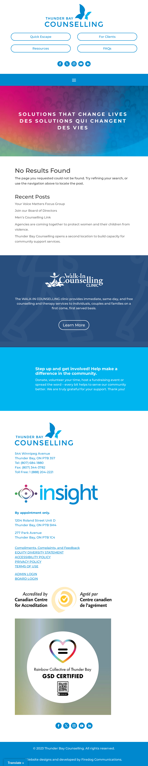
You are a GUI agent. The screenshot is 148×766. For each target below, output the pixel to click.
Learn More (74, 325)
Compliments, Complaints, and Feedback (47, 548)
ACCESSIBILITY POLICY (33, 557)
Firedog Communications (101, 759)
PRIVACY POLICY (28, 562)
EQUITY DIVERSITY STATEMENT (39, 552)
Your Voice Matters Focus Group (40, 204)
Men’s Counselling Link (33, 217)
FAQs (107, 48)
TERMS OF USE (26, 566)
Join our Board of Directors (36, 210)
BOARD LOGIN (26, 579)
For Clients (107, 37)
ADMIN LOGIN (26, 574)
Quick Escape (40, 37)
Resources (40, 48)
